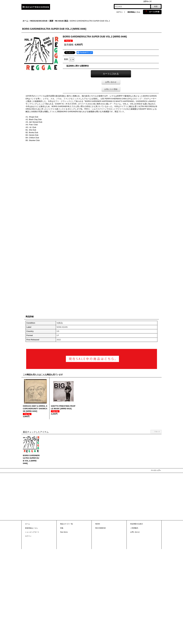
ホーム (27, 524)
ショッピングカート (32, 532)
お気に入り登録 (110, 89)
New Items (64, 532)
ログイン (119, 12)
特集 (61, 528)
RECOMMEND (100, 528)
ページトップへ (156, 470)
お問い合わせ (110, 82)
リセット (157, 431)
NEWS (97, 524)
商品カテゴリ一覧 (66, 524)
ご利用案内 (134, 528)
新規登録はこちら (134, 12)
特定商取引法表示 (136, 524)
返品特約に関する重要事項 (77, 66)
